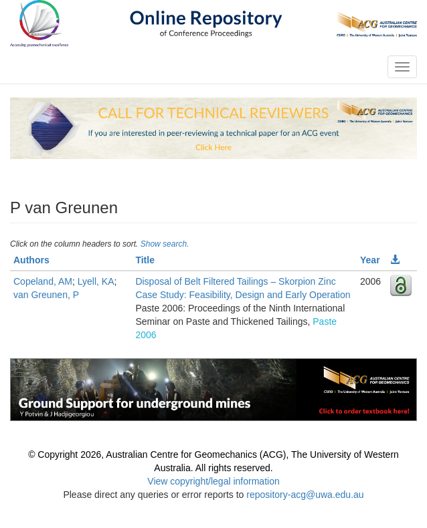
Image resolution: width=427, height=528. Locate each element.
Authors (31, 260)
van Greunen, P (46, 294)
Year (370, 260)
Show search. (165, 244)
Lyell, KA (96, 281)
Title (145, 260)
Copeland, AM (42, 281)
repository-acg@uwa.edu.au (304, 494)
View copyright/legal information (213, 481)
